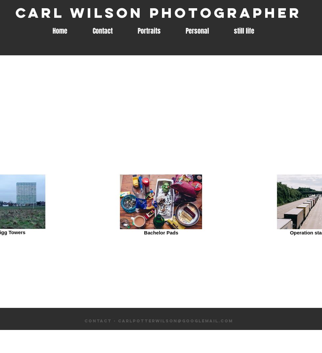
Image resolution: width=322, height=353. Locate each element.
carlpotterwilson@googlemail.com (175, 320)
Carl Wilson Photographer (158, 13)
